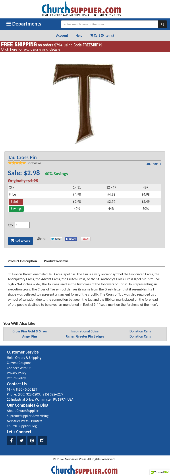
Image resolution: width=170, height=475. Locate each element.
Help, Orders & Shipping (24, 358)
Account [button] (62, 35)
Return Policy (16, 378)
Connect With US (19, 368)
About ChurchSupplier (23, 411)
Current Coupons (19, 363)
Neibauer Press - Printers (24, 421)
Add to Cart (20, 240)
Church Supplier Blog (22, 426)
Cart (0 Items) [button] (102, 35)
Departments (23, 23)
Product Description (22, 261)
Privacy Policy (16, 373)
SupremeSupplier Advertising (27, 416)
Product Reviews (56, 261)
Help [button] (78, 35)
